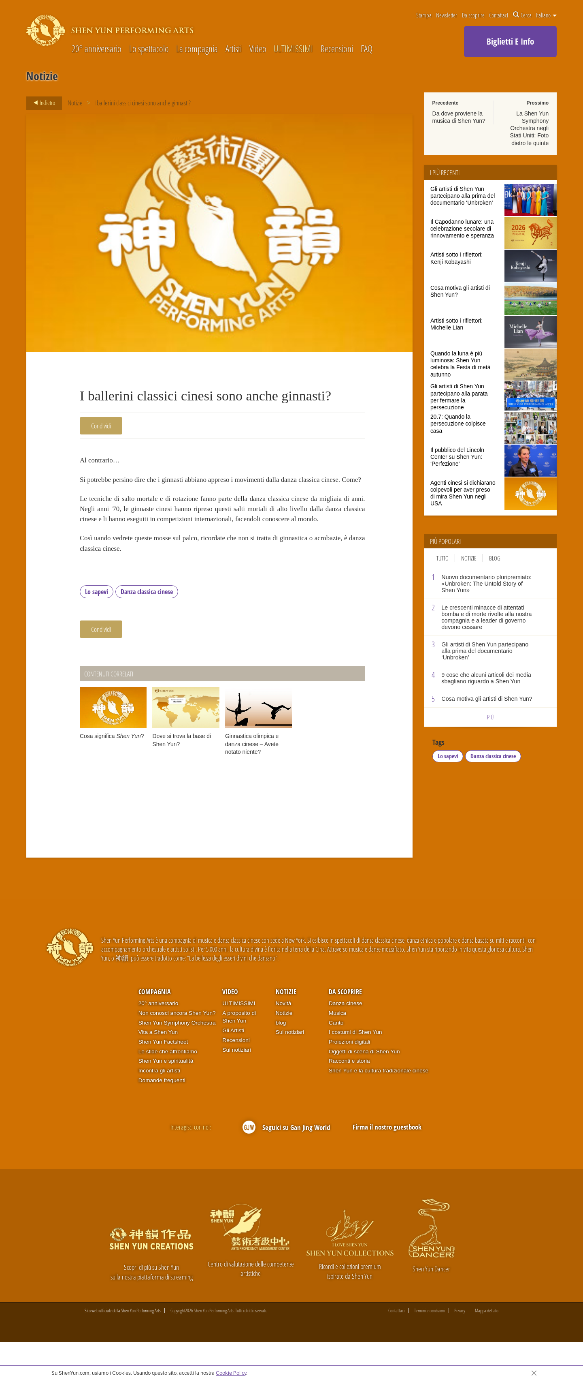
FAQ (366, 49)
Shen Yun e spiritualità (166, 1098)
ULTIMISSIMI (293, 49)
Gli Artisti (233, 1068)
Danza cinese (345, 1041)
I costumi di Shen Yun (355, 1070)
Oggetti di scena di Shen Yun (364, 1089)
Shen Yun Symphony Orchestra (177, 1060)
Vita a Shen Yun (158, 1070)
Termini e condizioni (429, 1348)
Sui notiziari (236, 1087)
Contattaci (498, 15)
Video (257, 49)
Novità (284, 1041)
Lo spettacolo (149, 49)
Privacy (459, 1348)
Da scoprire (473, 15)
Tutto (442, 558)
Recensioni (337, 49)
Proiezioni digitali (349, 1079)
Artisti (234, 49)
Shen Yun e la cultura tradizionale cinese (378, 1108)
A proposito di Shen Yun (239, 1055)
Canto (336, 1060)
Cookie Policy (231, 1372)
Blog (494, 558)
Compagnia (154, 1029)
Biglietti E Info (510, 41)
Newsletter (446, 15)
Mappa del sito (486, 1348)
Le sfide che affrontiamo (167, 1089)
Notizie (75, 102)
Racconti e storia (349, 1098)
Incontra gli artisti (159, 1108)
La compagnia (197, 49)
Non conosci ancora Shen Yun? (177, 1051)
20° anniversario (96, 49)
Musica (337, 1051)
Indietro (42, 103)
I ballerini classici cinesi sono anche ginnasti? (143, 102)
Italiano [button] (546, 15)
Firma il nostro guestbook (387, 1164)
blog (281, 1060)
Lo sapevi (96, 629)
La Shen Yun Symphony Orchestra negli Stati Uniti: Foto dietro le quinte (529, 128)
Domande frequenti (161, 1118)
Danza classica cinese (147, 629)
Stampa (424, 15)
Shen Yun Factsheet (163, 1079)
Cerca (522, 15)
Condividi (101, 425)
